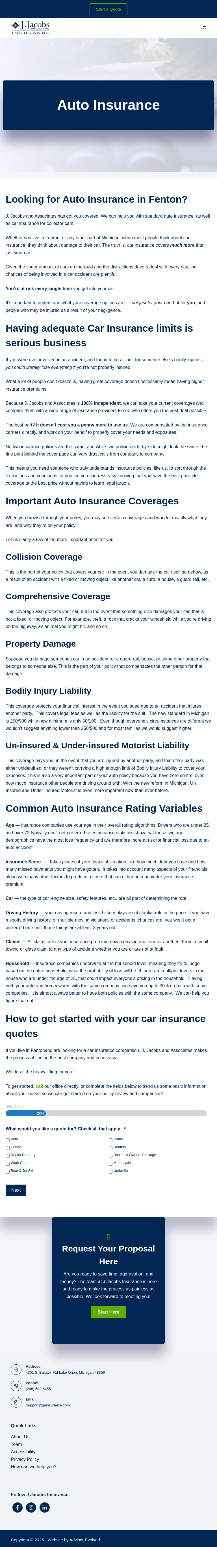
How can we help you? (33, 1463)
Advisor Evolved (85, 1537)
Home (118, 1139)
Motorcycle (122, 1163)
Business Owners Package (135, 1155)
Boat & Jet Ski (22, 1171)
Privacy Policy (25, 1456)
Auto (14, 1139)
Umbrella (121, 1171)
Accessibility (23, 1449)
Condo (16, 1147)
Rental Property (23, 1155)
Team (16, 1441)
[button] (108, 1309)
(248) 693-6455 (38, 1386)
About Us (20, 1434)
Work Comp (20, 1163)
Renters (120, 1147)
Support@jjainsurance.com (48, 1403)
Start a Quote (108, 9)
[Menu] (203, 28)
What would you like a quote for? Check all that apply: (66, 1128)
